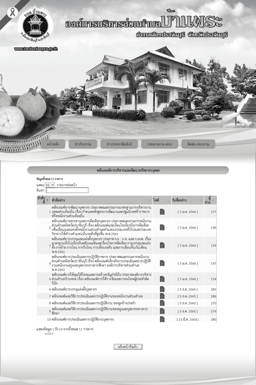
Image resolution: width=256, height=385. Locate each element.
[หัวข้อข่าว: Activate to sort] (102, 200)
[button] (58, 200)
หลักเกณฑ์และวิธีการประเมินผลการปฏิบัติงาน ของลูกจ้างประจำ (94, 303)
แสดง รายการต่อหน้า (56, 185)
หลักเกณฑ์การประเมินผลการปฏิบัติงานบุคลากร (83, 319)
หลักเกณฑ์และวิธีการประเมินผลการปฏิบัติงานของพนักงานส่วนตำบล (97, 296)
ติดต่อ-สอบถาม (198, 144)
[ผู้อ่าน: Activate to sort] (210, 200)
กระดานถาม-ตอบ (159, 144)
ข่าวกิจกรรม (83, 144)
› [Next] (51, 333)
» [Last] (53, 333)
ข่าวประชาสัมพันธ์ (119, 144)
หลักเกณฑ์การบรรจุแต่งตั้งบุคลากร (74, 289)
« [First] (45, 333)
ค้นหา (40, 190)
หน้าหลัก (53, 144)
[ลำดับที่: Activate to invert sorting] (44, 200)
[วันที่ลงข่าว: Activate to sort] (188, 200)
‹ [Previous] (46, 333)
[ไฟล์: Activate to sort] (162, 200)
